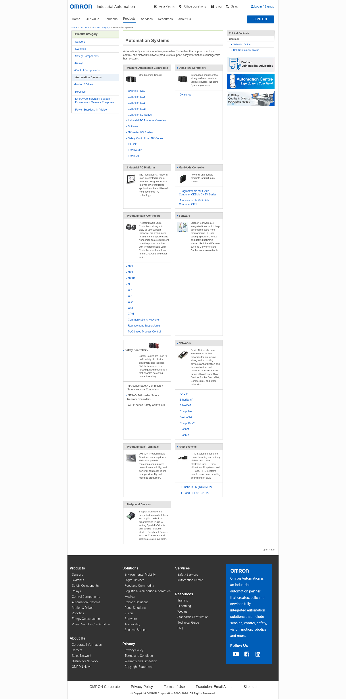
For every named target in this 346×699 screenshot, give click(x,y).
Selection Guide (240, 44)
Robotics (80, 91)
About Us (184, 19)
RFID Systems (187, 447)
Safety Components (86, 56)
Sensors (79, 41)
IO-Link (131, 144)
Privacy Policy (134, 650)
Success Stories (135, 630)
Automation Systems (86, 602)
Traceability (132, 624)
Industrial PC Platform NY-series (146, 120)
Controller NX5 (135, 96)
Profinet (183, 429)
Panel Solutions (135, 607)
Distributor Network (85, 661)
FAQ (180, 628)
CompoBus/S (186, 423)
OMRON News (81, 666)
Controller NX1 (135, 102)
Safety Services (187, 574)
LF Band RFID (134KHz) (193, 493)
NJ (128, 284)
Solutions (111, 19)
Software (132, 126)
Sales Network (81, 655)
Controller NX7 (135, 91)
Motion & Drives (82, 607)
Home (76, 19)
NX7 (129, 266)
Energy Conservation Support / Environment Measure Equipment (94, 100)
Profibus (183, 435)
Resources (165, 19)
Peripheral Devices (138, 505)
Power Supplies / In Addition (91, 109)
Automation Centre (190, 580)
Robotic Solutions (137, 602)
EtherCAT (132, 156)
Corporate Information (87, 644)
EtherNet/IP (134, 150)
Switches (80, 48)
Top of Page (267, 549)
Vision (129, 613)
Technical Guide (188, 622)
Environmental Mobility (140, 574)
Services (147, 19)
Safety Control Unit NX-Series (144, 138)
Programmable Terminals (142, 447)
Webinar (182, 611)
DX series (184, 94)
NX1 (129, 272)
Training (182, 600)
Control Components (87, 70)
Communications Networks (143, 319)
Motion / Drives (83, 84)
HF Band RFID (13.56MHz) (195, 487)
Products (129, 18)
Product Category (101, 27)
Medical (130, 596)
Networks (184, 344)
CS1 (129, 307)
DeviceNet (185, 417)
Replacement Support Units (143, 325)
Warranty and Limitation (141, 661)
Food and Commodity (139, 585)
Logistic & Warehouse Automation (148, 591)
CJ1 (129, 296)
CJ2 (129, 302)
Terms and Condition (139, 655)
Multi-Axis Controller (191, 168)
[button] (260, 19)
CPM (130, 313)
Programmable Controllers (142, 216)
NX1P (130, 278)
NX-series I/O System (140, 132)
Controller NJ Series (139, 114)
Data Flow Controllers (191, 68)
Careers (77, 650)
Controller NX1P (136, 108)
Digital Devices (135, 580)
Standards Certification (193, 617)
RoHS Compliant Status (245, 50)
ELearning (184, 606)
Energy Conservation (86, 619)
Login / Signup (262, 6)
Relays (78, 63)
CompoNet (185, 411)
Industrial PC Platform (140, 168)
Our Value (92, 19)
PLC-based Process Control (143, 331)
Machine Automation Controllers (146, 68)
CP (129, 290)
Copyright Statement (139, 666)
